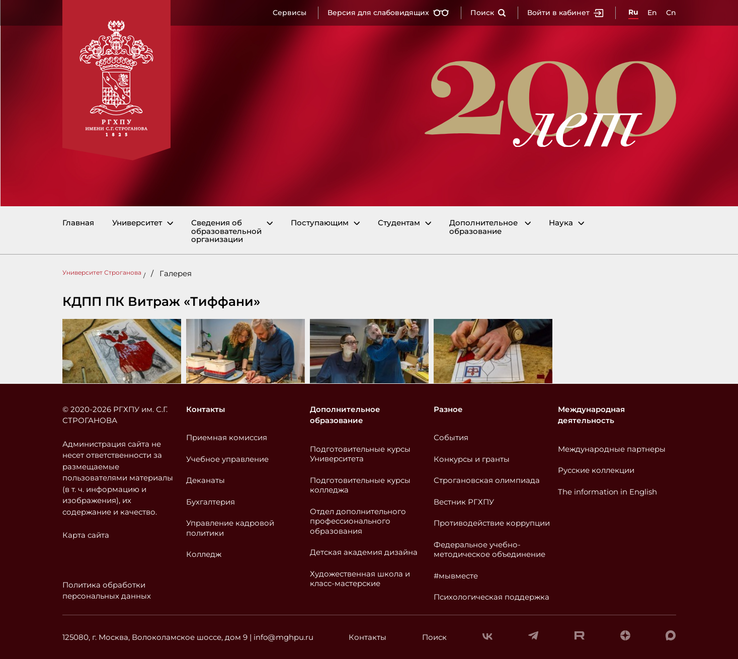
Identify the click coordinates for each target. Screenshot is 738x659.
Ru (633, 12)
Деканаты (205, 480)
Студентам (399, 223)
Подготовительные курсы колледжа (360, 485)
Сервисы (289, 12)
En (652, 12)
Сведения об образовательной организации (226, 231)
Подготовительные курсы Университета (360, 454)
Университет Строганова (101, 272)
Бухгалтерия (210, 502)
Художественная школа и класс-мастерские (360, 579)
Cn (671, 12)
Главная (78, 223)
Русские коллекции (596, 470)
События (451, 437)
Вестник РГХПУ (464, 502)
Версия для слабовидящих (388, 12)
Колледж (203, 554)
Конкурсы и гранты (472, 459)
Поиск (488, 12)
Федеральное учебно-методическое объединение (489, 549)
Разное (448, 409)
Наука (561, 223)
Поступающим (320, 223)
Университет (137, 223)
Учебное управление (227, 459)
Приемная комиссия (226, 437)
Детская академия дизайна (364, 552)
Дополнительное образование (483, 227)
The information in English (607, 492)
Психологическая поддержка (491, 597)
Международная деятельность (591, 415)
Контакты (205, 409)
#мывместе (456, 576)
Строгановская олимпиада (487, 480)
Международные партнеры (612, 449)
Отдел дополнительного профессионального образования (358, 521)
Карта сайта (85, 535)
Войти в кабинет (565, 12)
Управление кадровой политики (230, 528)
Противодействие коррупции (492, 523)
